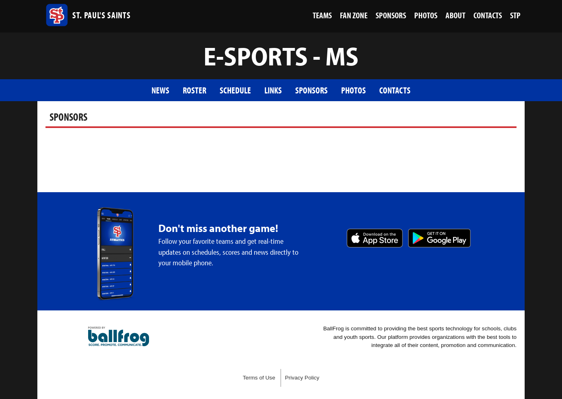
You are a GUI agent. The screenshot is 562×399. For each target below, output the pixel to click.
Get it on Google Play (439, 238)
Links (273, 90)
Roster (194, 90)
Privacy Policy (302, 378)
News (160, 90)
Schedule (235, 90)
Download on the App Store (375, 238)
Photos (353, 90)
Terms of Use (259, 378)
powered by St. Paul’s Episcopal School (118, 336)
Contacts (395, 90)
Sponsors (311, 90)
